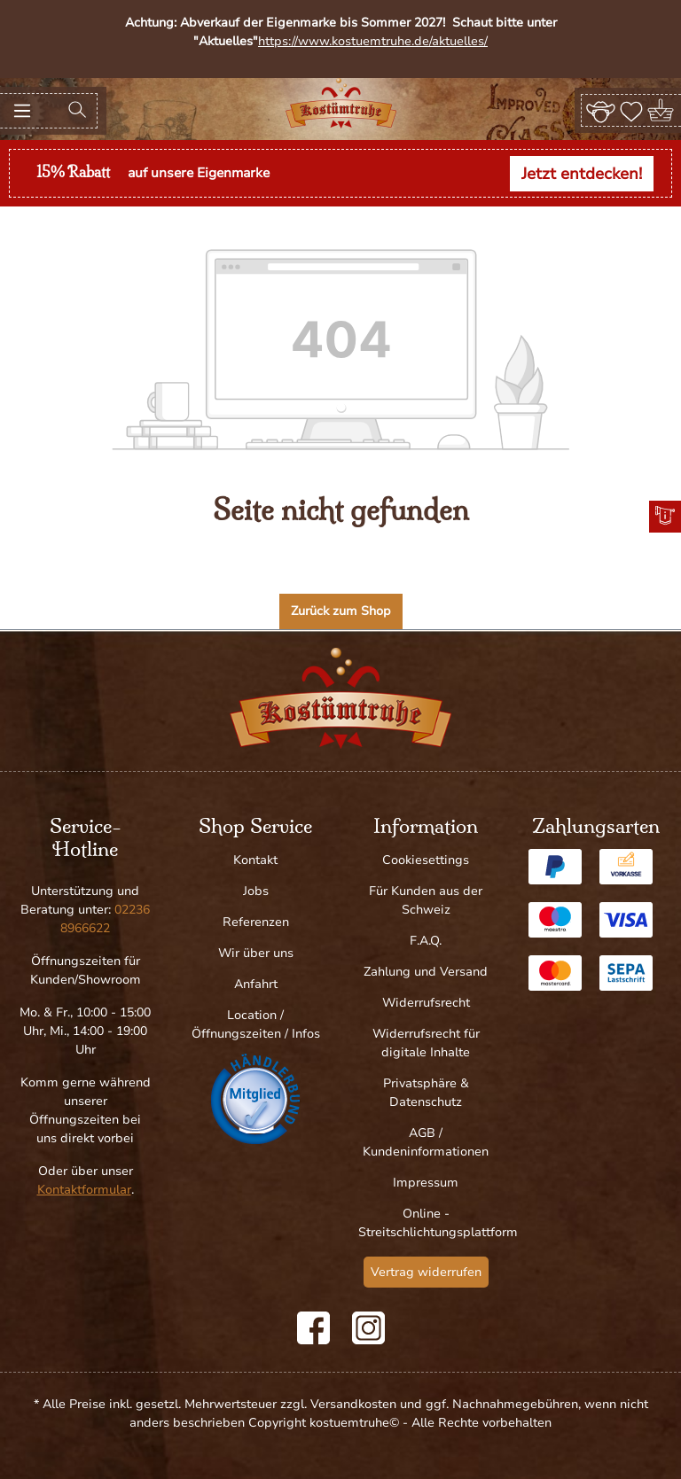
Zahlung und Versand (426, 971)
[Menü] (22, 111)
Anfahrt (256, 984)
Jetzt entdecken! (581, 173)
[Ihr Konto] (600, 110)
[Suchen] (77, 111)
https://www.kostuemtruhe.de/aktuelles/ (373, 41)
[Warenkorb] (662, 110)
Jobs (256, 891)
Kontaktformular (84, 1189)
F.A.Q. (426, 940)
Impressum (425, 1182)
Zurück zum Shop (341, 611)
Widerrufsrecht (426, 1002)
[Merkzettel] (631, 110)
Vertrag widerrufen (426, 1272)
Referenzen (256, 922)
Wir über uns (256, 953)
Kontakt (255, 860)
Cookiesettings (425, 860)
